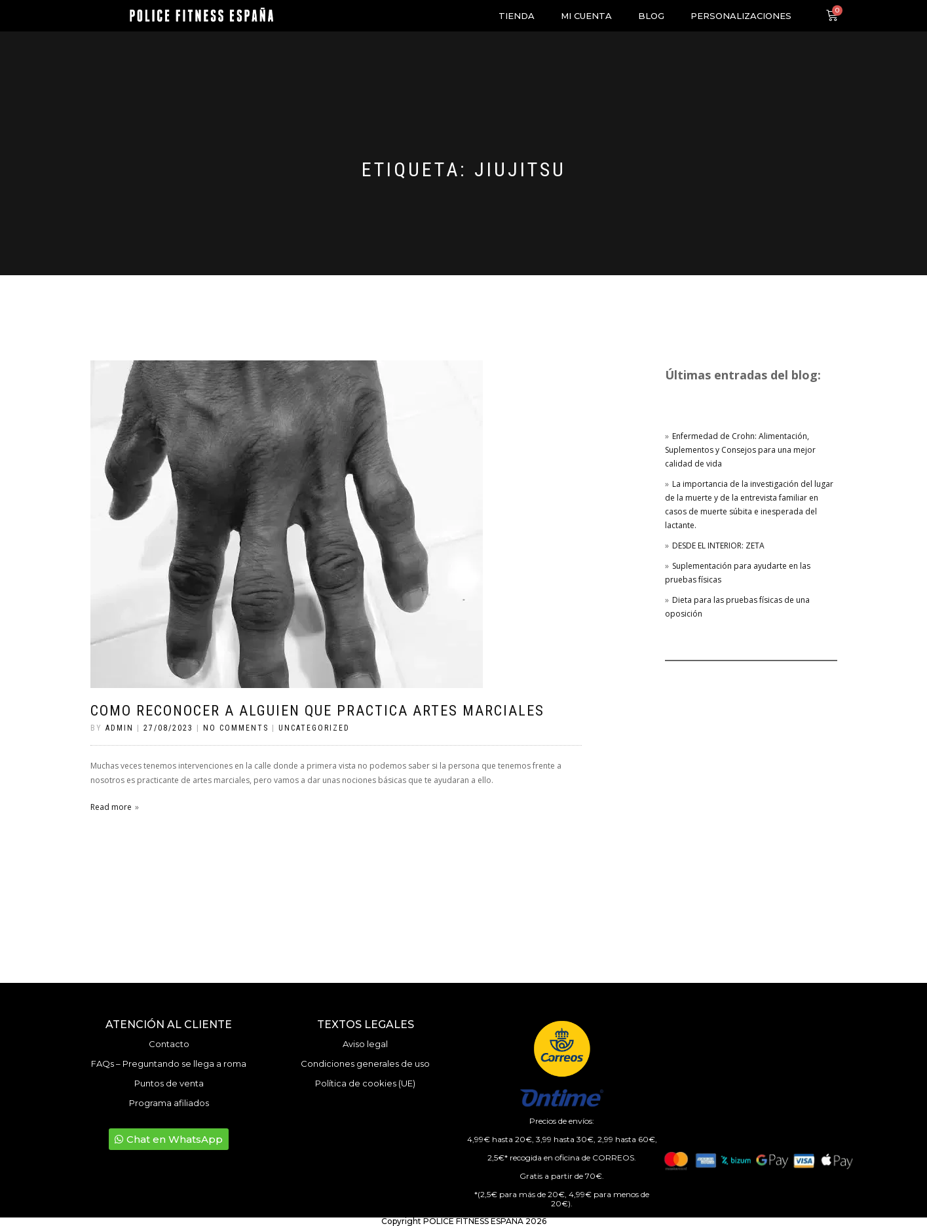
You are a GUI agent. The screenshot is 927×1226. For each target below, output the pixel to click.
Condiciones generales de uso (365, 1063)
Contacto (169, 1044)
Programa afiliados (169, 1103)
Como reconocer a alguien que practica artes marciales (317, 710)
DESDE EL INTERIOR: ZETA (718, 545)
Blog (651, 15)
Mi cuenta (586, 15)
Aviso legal (365, 1044)
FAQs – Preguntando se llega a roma (168, 1063)
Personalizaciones (741, 15)
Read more (111, 807)
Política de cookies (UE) (365, 1083)
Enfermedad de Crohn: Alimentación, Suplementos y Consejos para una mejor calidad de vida (740, 450)
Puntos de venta (169, 1083)
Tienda (517, 15)
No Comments (236, 728)
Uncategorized (314, 728)
